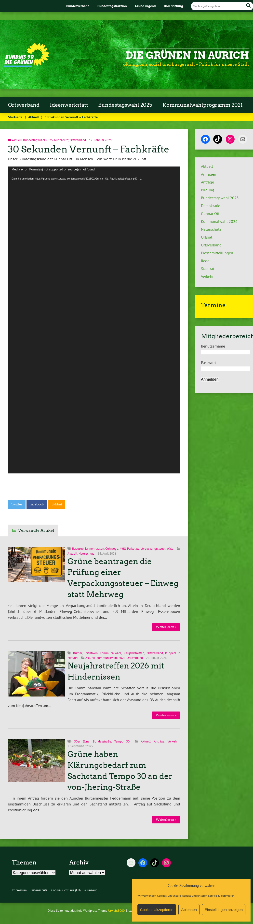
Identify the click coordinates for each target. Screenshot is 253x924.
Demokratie (210, 205)
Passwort (208, 362)
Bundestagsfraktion (112, 5)
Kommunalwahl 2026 (110, 658)
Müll (123, 548)
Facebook (36, 504)
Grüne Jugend (145, 5)
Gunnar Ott (61, 140)
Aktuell (33, 117)
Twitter (16, 504)
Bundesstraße (102, 741)
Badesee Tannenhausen (88, 548)
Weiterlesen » (166, 627)
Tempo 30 (122, 741)
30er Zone (82, 741)
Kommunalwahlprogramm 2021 (202, 105)
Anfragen (208, 174)
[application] (94, 320)
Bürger (77, 653)
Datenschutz (39, 890)
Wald (170, 548)
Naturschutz (86, 553)
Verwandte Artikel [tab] (36, 530)
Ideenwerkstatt (69, 105)
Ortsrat (206, 237)
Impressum (19, 890)
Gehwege (111, 548)
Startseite (15, 117)
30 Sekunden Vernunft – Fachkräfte (88, 149)
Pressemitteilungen (217, 252)
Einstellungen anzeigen (224, 910)
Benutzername (213, 346)
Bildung (207, 189)
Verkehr (173, 741)
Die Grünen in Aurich (187, 55)
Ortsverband (24, 105)
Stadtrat (207, 268)
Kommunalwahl (110, 653)
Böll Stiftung (173, 5)
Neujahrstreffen (133, 653)
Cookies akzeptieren (156, 910)
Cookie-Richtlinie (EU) (66, 890)
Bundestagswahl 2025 (125, 105)
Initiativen (91, 653)
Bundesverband (78, 5)
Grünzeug (90, 890)
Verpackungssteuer (153, 548)
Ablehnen (189, 910)
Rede (205, 260)
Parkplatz (133, 548)
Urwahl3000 (116, 911)
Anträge (159, 741)
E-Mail (57, 504)
